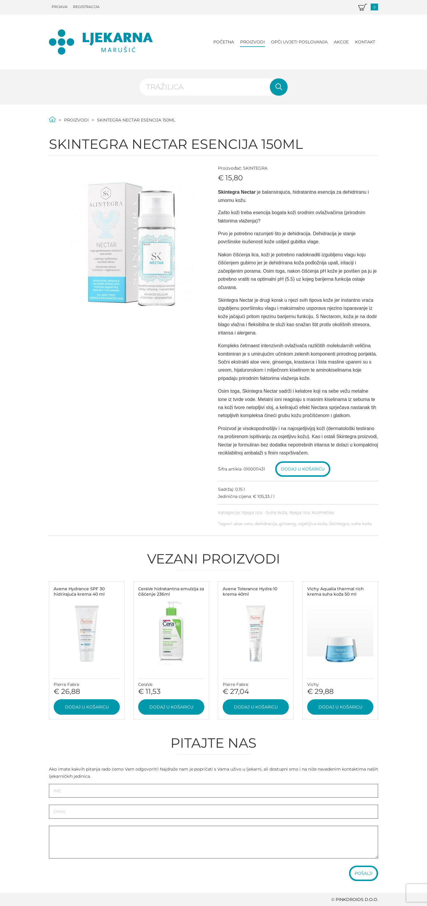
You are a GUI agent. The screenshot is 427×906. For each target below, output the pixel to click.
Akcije (341, 42)
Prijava (60, 6)
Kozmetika (323, 512)
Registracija (86, 6)
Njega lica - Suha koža (264, 512)
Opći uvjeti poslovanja (299, 42)
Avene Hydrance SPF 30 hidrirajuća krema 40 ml (79, 591)
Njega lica (299, 512)
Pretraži (279, 87)
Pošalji (363, 873)
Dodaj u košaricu (303, 469)
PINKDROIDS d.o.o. (357, 899)
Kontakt (365, 42)
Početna (223, 42)
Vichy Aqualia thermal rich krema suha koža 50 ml (335, 591)
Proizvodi (252, 42)
